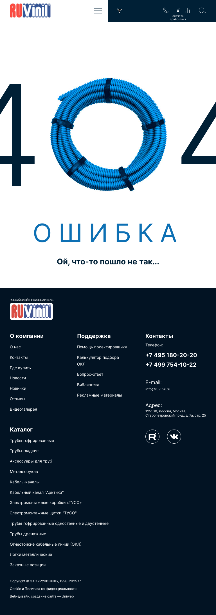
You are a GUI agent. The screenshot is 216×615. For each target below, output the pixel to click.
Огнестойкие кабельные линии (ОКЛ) (46, 544)
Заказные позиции (28, 564)
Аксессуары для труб (31, 461)
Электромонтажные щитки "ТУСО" (43, 512)
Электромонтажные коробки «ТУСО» (46, 502)
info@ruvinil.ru (157, 389)
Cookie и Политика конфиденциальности (43, 589)
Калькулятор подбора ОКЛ (98, 360)
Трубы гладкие (24, 450)
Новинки (18, 388)
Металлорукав (24, 471)
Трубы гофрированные (32, 440)
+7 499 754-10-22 (171, 364)
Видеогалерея (23, 409)
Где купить (20, 367)
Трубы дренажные (28, 533)
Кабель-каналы (25, 481)
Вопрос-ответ (90, 374)
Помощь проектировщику (102, 346)
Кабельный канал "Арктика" (37, 492)
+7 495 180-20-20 (171, 355)
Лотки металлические (31, 554)
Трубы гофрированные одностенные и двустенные (59, 523)
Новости (18, 377)
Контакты (19, 357)
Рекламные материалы (99, 395)
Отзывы (17, 398)
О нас (15, 346)
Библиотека (88, 384)
